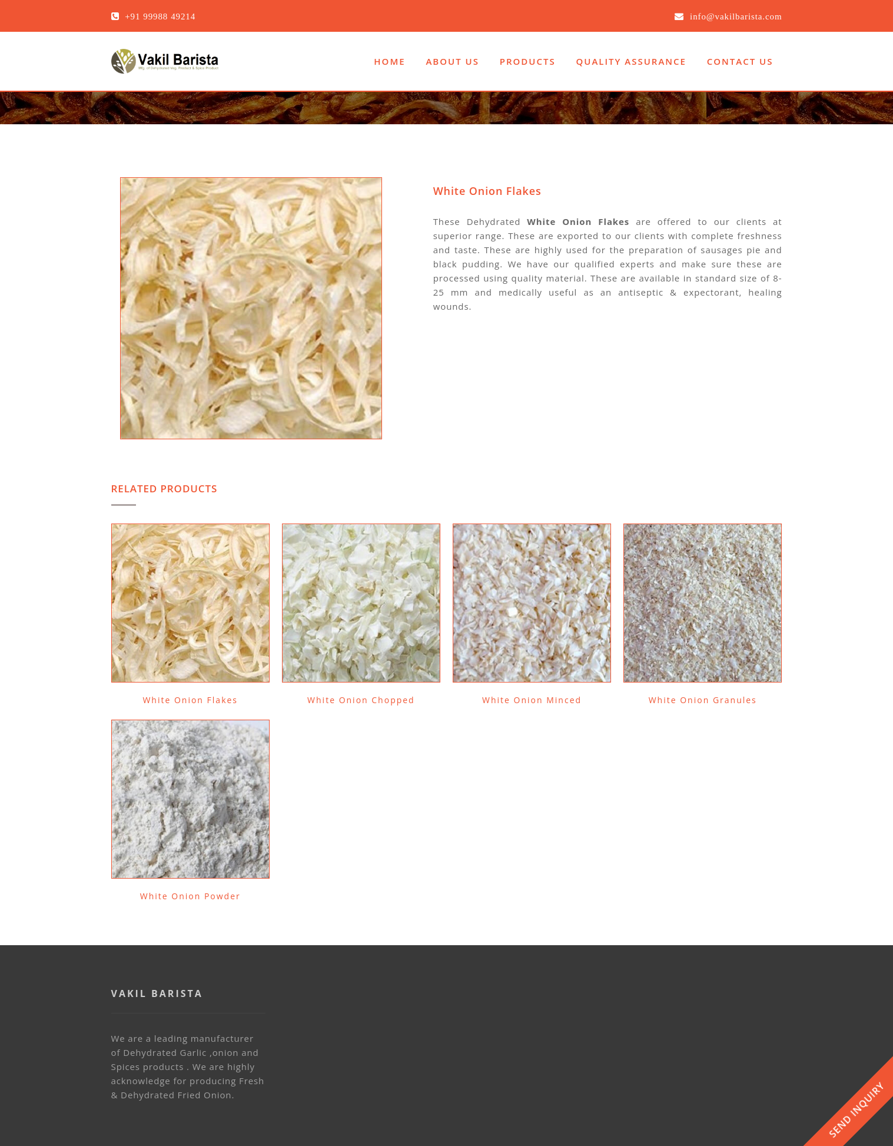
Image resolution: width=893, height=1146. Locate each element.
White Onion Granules (703, 700)
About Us (452, 61)
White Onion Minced (532, 700)
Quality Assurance (631, 61)
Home (389, 61)
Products (528, 61)
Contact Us (740, 61)
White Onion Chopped (361, 700)
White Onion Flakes (190, 700)
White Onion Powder (190, 896)
